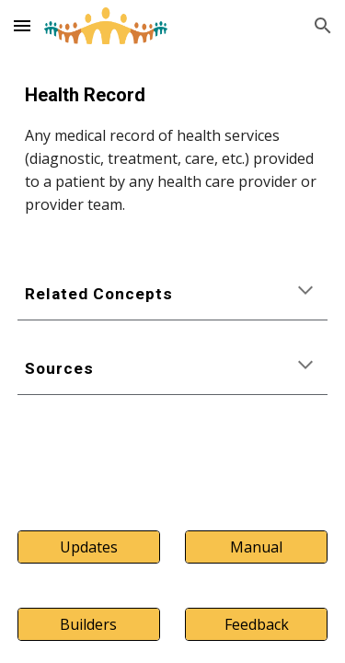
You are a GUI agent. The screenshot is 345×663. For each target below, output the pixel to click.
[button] (22, 25)
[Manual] (256, 547)
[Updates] (88, 547)
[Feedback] (256, 624)
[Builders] (88, 624)
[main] (172, 149)
